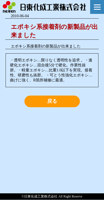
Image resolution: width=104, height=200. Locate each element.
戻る (52, 101)
